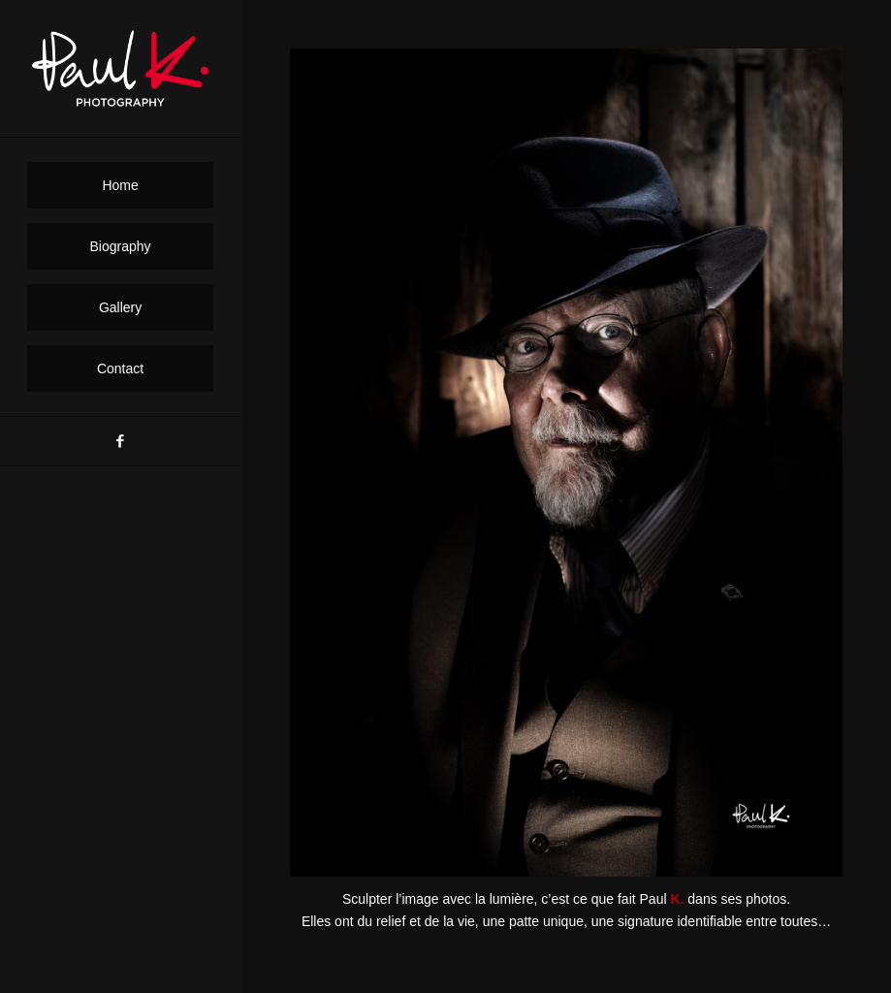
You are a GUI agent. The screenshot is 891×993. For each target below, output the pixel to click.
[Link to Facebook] (120, 441)
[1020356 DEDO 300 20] (566, 462)
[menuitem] (120, 185)
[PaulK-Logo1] (120, 68)
